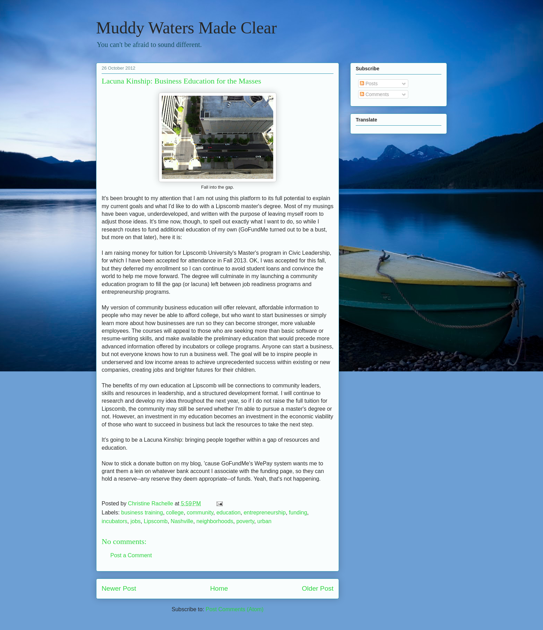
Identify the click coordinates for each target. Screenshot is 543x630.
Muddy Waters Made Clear (186, 27)
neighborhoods (214, 521)
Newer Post (119, 588)
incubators (114, 521)
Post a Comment (131, 555)
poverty (245, 521)
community (200, 512)
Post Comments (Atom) (234, 609)
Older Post (317, 588)
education (229, 512)
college (175, 512)
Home (219, 588)
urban (264, 521)
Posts (369, 83)
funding (298, 512)
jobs (136, 521)
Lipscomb (155, 521)
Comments (374, 94)
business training (142, 512)
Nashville (182, 521)
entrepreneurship (265, 512)
